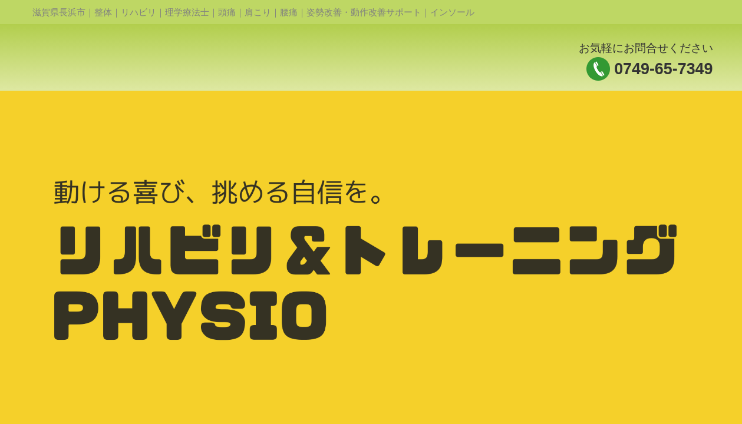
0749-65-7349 (663, 69)
